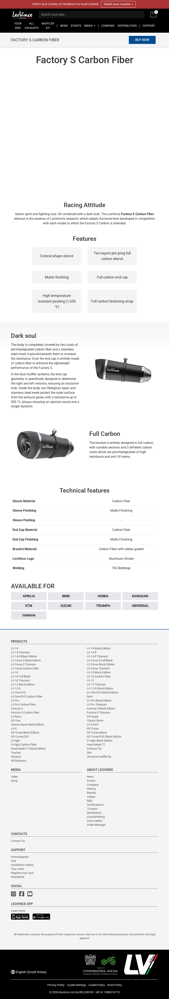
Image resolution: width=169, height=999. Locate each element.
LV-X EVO (93, 724)
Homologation (20, 856)
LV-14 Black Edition (99, 648)
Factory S (17, 708)
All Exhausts (18, 760)
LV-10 (14, 672)
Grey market (94, 820)
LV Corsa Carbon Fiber (25, 668)
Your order (17, 868)
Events (91, 780)
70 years (92, 808)
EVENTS (76, 25)
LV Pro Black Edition (99, 700)
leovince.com (67, 992)
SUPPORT (149, 25)
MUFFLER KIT (48, 25)
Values (91, 796)
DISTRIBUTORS (127, 25)
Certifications (95, 804)
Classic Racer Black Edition (27, 724)
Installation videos (22, 864)
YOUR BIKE (18, 25)
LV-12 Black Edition (23, 684)
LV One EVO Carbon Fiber (26, 696)
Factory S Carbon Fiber (25, 712)
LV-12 (90, 680)
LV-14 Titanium (20, 652)
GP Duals (92, 716)
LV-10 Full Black (21, 676)
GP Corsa (93, 728)
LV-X (14, 728)
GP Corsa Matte (97, 732)
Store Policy (114, 985)
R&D (89, 800)
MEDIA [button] (89, 25)
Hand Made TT (96, 744)
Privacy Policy (56, 985)
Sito (89, 752)
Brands (91, 792)
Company (93, 784)
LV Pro (15, 700)
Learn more (18, 910)
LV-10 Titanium (20, 680)
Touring (15, 752)
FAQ (13, 860)
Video (14, 776)
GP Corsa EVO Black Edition (104, 736)
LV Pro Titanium (97, 704)
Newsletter (17, 877)
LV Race (16, 716)
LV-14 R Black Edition (24, 656)
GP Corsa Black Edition (25, 732)
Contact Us (18, 840)
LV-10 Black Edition (99, 672)
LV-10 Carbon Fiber (99, 676)
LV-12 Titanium (96, 684)
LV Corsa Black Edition (101, 664)
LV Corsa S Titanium (23, 664)
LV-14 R (91, 652)
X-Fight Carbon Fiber (24, 744)
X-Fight (15, 740)
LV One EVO (18, 692)
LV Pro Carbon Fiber (23, 704)
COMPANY (107, 25)
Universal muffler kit (99, 756)
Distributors (94, 812)
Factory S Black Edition (101, 708)
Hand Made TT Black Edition (28, 748)
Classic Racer (95, 720)
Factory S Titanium (98, 712)
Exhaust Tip (94, 748)
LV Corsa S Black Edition (26, 660)
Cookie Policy (96, 985)
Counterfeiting (96, 816)
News (90, 776)
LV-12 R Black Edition (100, 688)
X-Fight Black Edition (99, 740)
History (91, 788)
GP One (15, 720)
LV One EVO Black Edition (102, 692)
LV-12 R (16, 688)
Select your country (118, 4)
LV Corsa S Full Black (100, 660)
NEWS (64, 25)
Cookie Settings (76, 985)
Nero (90, 696)
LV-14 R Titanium (97, 656)
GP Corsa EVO (20, 736)
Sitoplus (16, 756)
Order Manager (96, 824)
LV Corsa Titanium (98, 668)
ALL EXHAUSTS (32, 25)
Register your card (22, 873)
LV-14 (14, 648)
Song (14, 780)
